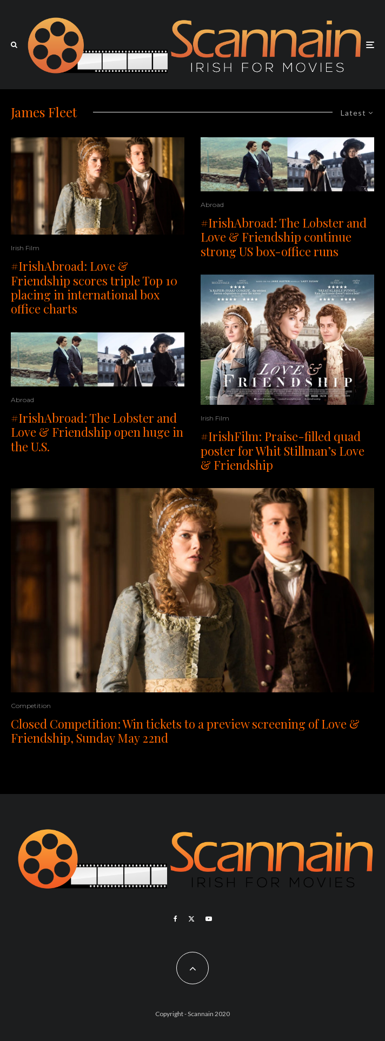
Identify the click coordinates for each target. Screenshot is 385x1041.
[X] (191, 918)
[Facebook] (175, 918)
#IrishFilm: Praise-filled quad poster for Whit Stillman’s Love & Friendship (282, 450)
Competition (31, 706)
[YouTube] (208, 918)
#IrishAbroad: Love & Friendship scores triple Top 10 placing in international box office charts (94, 287)
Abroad (22, 400)
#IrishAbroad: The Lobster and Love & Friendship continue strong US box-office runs (284, 237)
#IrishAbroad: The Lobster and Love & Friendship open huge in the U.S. (97, 432)
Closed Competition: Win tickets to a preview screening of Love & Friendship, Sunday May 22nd (185, 731)
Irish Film (25, 248)
